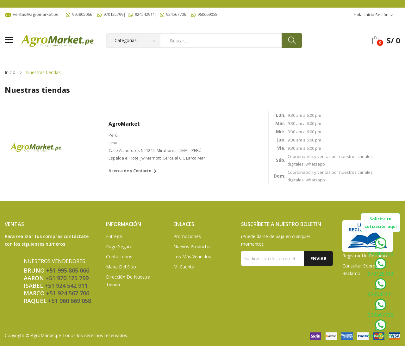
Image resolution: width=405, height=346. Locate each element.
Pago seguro (119, 246)
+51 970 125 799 (67, 278)
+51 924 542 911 (66, 285)
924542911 (141, 14)
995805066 (79, 14)
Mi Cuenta (183, 267)
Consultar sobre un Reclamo (362, 269)
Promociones (187, 236)
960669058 (204, 14)
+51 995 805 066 (67, 270)
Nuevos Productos (192, 246)
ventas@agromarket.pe (32, 14)
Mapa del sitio (121, 267)
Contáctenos (119, 257)
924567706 (173, 14)
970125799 (110, 14)
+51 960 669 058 (69, 301)
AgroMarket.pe (46, 335)
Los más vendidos (192, 257)
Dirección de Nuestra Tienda (128, 280)
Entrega (114, 236)
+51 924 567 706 (67, 293)
